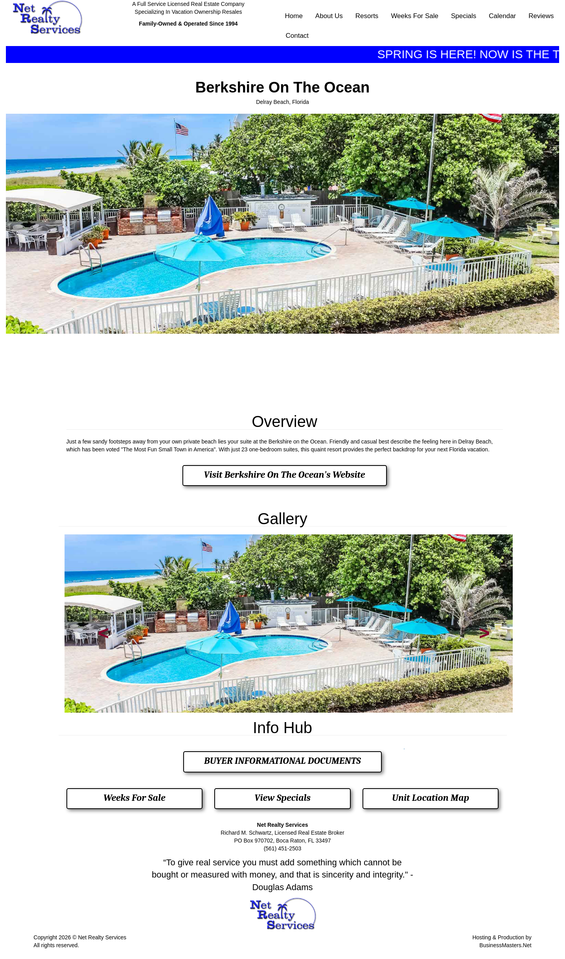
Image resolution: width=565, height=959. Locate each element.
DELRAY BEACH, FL (283, 371)
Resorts (367, 16)
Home (294, 16)
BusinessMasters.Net (505, 945)
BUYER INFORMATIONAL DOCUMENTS (282, 760)
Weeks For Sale (414, 16)
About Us (329, 16)
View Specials (282, 797)
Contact (297, 35)
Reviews (541, 16)
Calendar (502, 16)
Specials (463, 16)
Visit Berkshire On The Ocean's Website (284, 474)
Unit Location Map (430, 797)
